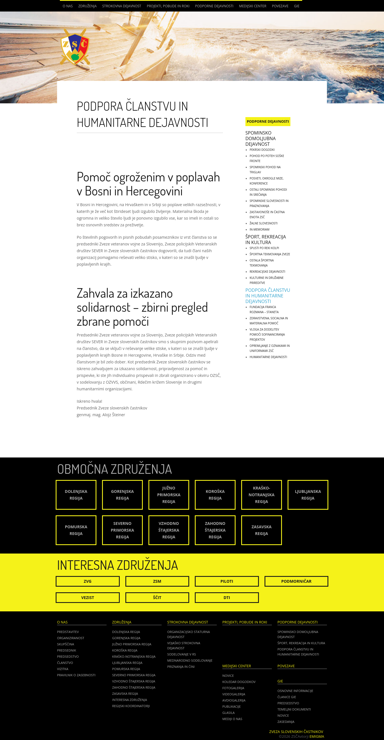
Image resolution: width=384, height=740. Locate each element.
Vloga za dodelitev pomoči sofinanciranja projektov (267, 334)
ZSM (157, 581)
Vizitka (62, 669)
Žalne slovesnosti (263, 223)
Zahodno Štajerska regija (133, 687)
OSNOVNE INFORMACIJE (295, 691)
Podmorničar (296, 581)
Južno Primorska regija (131, 644)
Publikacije (231, 706)
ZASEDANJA (285, 721)
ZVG (87, 581)
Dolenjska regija (126, 632)
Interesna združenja (129, 700)
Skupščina (65, 644)
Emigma (317, 736)
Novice (228, 675)
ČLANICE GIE (286, 697)
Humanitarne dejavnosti (268, 357)
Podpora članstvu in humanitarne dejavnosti (267, 295)
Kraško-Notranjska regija (133, 656)
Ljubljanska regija (127, 663)
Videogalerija (233, 694)
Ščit (157, 597)
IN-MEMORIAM (259, 229)
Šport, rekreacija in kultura (265, 239)
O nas (68, 6)
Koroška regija (124, 650)
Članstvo (65, 663)
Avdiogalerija (233, 700)
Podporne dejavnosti (214, 6)
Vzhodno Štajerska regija (133, 681)
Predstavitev (68, 632)
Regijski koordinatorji (131, 706)
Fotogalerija (233, 688)
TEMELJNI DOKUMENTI (294, 709)
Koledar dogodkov (239, 682)
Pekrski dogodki (262, 150)
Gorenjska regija (126, 638)
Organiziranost (70, 638)
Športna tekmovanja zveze (270, 254)
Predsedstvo (68, 656)
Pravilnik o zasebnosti (76, 675)
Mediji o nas (232, 719)
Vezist (87, 597)
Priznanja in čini (181, 666)
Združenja (87, 6)
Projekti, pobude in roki (168, 6)
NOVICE (283, 715)
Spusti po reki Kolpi (264, 248)
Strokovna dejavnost (121, 6)
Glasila (228, 713)
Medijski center (252, 6)
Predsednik (66, 650)
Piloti (226, 581)
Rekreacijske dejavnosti (267, 272)
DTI (226, 597)
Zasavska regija (125, 693)
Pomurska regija (126, 669)
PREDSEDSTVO (288, 703)
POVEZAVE (280, 6)
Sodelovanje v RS (181, 654)
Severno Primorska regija (133, 675)
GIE (296, 6)
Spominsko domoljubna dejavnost (260, 138)
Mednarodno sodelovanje (190, 660)
